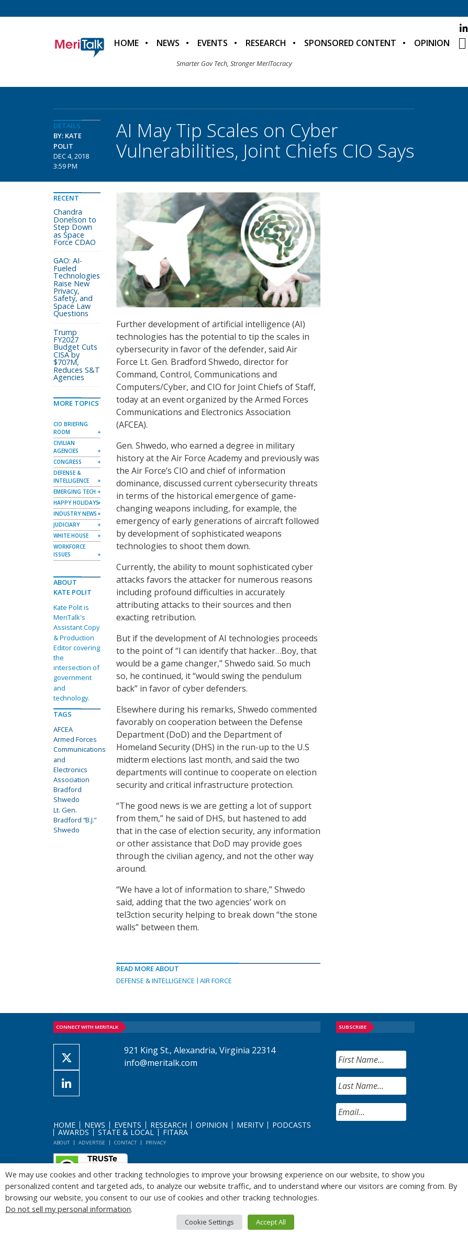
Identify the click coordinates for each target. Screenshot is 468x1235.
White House (70, 535)
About (61, 1142)
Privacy (156, 1142)
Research (266, 43)
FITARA (175, 1132)
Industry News (75, 513)
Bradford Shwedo (67, 794)
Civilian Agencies (66, 446)
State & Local (126, 1132)
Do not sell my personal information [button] (68, 1209)
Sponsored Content (350, 43)
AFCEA (63, 729)
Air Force (216, 980)
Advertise (92, 1142)
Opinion (432, 43)
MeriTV (250, 1125)
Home (126, 43)
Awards (73, 1132)
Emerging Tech (74, 491)
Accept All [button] (271, 1222)
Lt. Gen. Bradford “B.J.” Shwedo (74, 820)
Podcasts (291, 1125)
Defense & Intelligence (155, 980)
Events (212, 43)
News (168, 43)
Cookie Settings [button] (209, 1222)
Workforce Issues (69, 550)
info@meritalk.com (160, 1063)
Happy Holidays (76, 502)
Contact (125, 1142)
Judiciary (66, 524)
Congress (67, 461)
